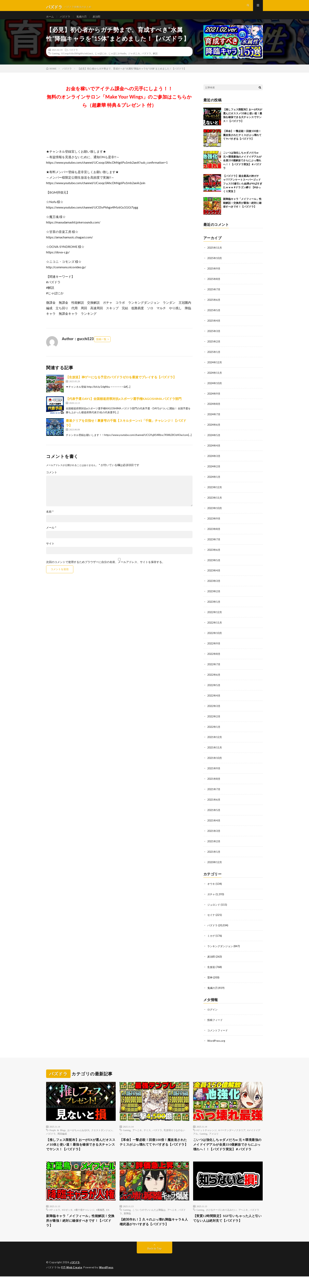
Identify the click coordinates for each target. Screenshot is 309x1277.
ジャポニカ (134, 59)
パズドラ (66, 19)
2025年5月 (214, 315)
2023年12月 (214, 489)
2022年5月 (214, 683)
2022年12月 (214, 612)
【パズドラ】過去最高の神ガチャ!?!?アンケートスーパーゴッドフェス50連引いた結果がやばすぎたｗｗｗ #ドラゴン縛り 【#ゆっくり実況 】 (242, 190)
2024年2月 (214, 468)
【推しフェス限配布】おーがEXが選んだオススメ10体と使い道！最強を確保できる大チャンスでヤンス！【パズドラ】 (79, 1137)
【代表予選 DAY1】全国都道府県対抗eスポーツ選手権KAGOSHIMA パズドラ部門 (123, 405)
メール (51, 533)
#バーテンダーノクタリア (232, 1122)
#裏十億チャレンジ (84, 1209)
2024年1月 (214, 479)
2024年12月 (214, 366)
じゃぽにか (101, 59)
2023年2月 (214, 591)
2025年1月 (214, 356)
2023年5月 (214, 560)
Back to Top (154, 1249)
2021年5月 (214, 806)
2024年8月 (214, 407)
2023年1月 (214, 601)
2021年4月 (214, 816)
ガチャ (211, 889)
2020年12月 (214, 857)
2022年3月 (214, 704)
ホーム (50, 19)
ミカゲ (211, 930)
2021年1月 (214, 847)
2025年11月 (214, 254)
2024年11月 (214, 376)
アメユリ (214, 1126)
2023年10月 (214, 509)
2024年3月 (214, 458)
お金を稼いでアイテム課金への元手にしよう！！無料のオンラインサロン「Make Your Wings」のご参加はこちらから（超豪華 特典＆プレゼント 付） (119, 103)
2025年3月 (214, 335)
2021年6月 (214, 796)
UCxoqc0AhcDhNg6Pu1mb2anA (77, 59)
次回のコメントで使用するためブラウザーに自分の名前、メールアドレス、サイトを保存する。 (105, 568)
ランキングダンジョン (221, 940)
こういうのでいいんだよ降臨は (149, 1209)
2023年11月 (214, 499)
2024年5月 (214, 438)
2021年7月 (214, 785)
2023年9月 (214, 519)
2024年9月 (214, 397)
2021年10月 (214, 755)
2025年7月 (214, 294)
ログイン (212, 1002)
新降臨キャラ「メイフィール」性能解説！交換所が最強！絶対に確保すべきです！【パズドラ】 (242, 209)
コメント (51, 478)
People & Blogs (57, 1122)
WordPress (107, 1268)
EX (107, 1209)
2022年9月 (214, 642)
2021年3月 (214, 826)
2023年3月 (214, 581)
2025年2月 (214, 346)
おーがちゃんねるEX (78, 1122)
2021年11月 (214, 744)
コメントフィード (218, 1023)
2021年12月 (214, 734)
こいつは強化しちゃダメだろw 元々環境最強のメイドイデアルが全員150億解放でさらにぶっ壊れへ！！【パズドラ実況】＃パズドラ (242, 166)
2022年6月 (214, 673)
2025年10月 (214, 264)
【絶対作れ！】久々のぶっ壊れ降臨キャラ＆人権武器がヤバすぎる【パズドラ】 (154, 1221)
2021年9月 (214, 765)
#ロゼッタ (67, 1209)
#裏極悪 (100, 1209)
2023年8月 (214, 530)
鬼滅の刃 (83, 19)
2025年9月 (214, 274)
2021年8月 (214, 775)
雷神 (210, 971)
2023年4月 (214, 571)
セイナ (211, 909)
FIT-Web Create (72, 1268)
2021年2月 (214, 837)
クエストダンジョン (102, 1122)
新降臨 (127, 1212)
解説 (155, 59)
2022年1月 (214, 724)
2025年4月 (214, 325)
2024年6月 (214, 427)
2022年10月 (214, 632)
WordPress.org (216, 1033)
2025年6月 (214, 305)
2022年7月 (214, 663)
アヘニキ (137, 1122)
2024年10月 (214, 386)
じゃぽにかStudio (117, 59)
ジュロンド (214, 899)
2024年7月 (214, 417)
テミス (147, 1122)
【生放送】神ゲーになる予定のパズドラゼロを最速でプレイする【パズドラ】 (121, 383)
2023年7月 (214, 540)
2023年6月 (214, 550)
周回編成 (62, 1126)
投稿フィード (215, 1012)
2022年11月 (214, 622)
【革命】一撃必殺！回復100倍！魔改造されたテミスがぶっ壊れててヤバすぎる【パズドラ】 (242, 141)
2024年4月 (214, 448)
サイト (50, 549)
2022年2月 (214, 714)
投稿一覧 (101, 345)
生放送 (211, 960)
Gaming (56, 59)
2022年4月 (214, 693)
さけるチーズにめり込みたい (221, 1209)
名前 (50, 518)
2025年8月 (214, 284)
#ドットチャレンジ (206, 1122)
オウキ (211, 878)
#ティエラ (54, 1209)
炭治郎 (99, 19)
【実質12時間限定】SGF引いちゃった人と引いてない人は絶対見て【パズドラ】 (227, 1218)
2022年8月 (214, 652)
